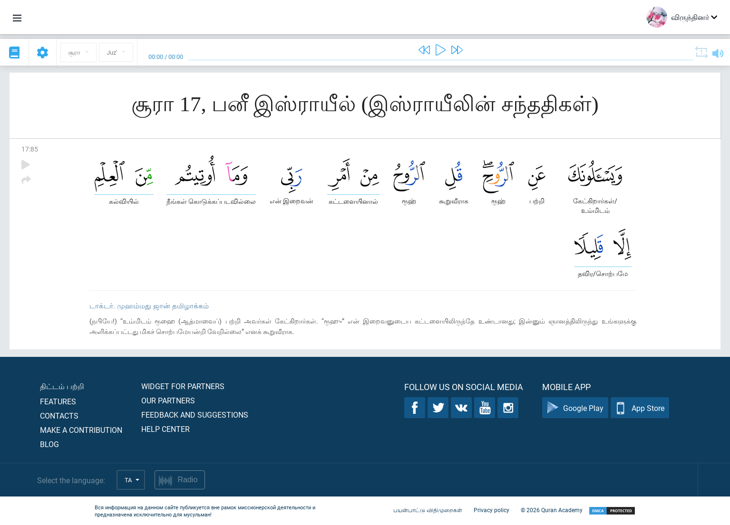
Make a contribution (81, 430)
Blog (49, 444)
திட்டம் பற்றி (62, 386)
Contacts (59, 415)
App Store (639, 408)
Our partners (168, 400)
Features (58, 401)
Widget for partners (182, 386)
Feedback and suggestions (194, 415)
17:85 (29, 148)
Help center (165, 429)
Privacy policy (491, 510)
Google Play (575, 408)
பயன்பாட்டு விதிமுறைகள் (427, 510)
